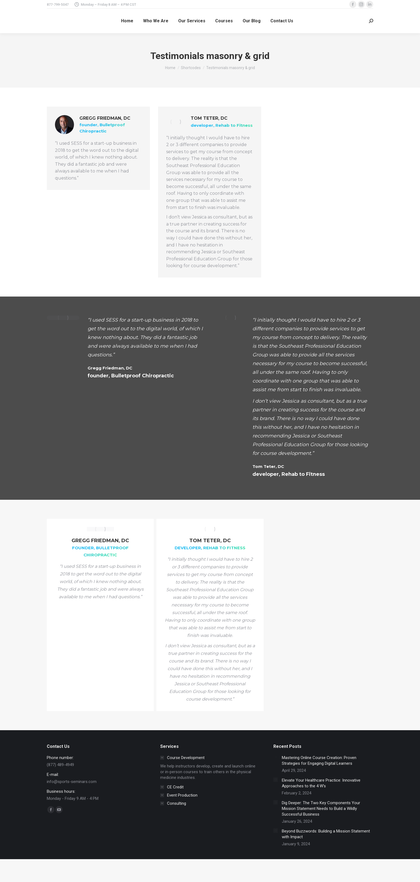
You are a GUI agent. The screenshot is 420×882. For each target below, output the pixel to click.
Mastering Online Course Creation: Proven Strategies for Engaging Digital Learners (319, 760)
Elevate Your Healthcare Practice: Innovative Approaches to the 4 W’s (321, 783)
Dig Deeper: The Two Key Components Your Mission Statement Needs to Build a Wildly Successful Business (321, 808)
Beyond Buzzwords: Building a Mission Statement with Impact (326, 834)
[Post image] (275, 757)
